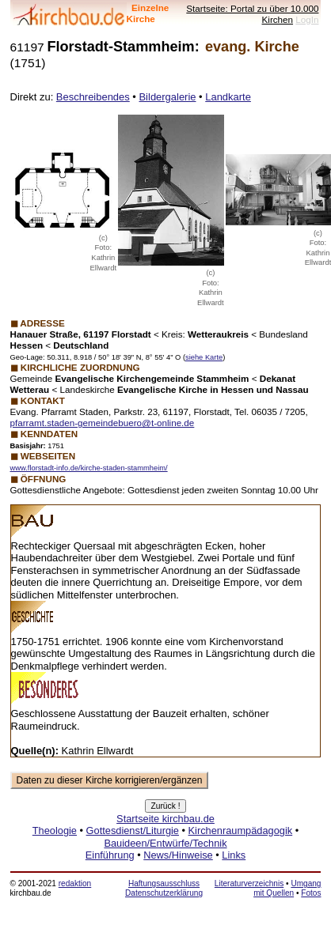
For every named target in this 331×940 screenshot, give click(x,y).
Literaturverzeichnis (249, 883)
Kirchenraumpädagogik (240, 830)
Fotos (311, 893)
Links (233, 855)
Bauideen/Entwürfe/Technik (165, 843)
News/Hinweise (177, 855)
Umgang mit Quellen (287, 888)
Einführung (110, 855)
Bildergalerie (167, 97)
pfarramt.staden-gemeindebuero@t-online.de (102, 422)
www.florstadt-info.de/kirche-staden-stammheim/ (89, 468)
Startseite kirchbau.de (165, 819)
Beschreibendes (93, 97)
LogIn (306, 19)
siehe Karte (204, 357)
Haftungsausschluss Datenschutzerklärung (164, 888)
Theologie (54, 830)
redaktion (75, 883)
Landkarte (228, 97)
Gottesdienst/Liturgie (132, 830)
